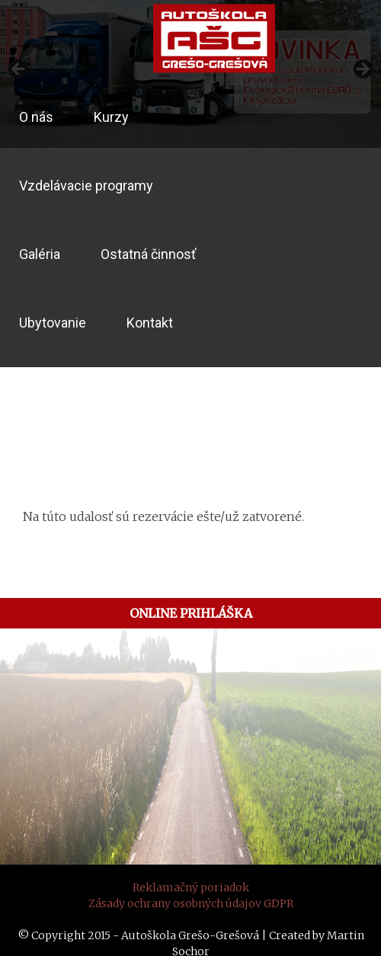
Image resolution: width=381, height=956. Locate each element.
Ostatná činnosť (148, 254)
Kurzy (111, 117)
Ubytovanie (52, 323)
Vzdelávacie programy (86, 185)
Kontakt (149, 323)
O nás (36, 117)
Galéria (39, 254)
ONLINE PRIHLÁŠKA (191, 613)
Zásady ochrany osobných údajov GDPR (190, 903)
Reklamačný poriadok (191, 887)
